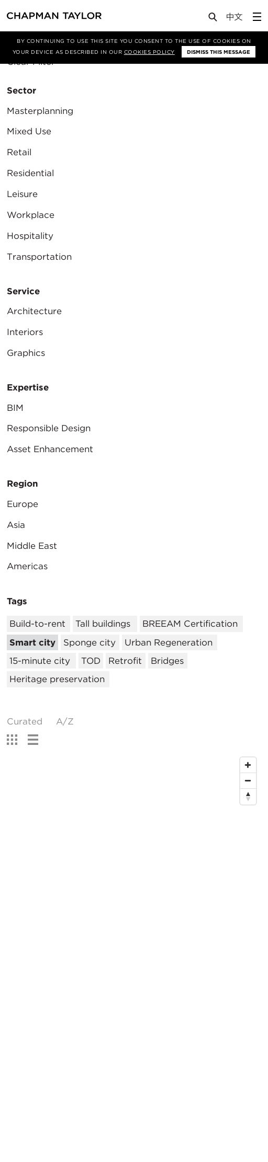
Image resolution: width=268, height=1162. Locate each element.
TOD (90, 660)
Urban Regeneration (169, 642)
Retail (19, 152)
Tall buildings (102, 623)
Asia (16, 525)
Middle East (32, 545)
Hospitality (30, 236)
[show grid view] (12, 739)
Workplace (30, 215)
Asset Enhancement (50, 449)
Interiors (25, 332)
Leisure (22, 194)
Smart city (32, 642)
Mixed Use (29, 131)
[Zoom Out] (248, 781)
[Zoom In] (248, 765)
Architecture (34, 311)
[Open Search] (213, 19)
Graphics (26, 353)
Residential (30, 173)
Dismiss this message (218, 52)
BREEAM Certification (190, 623)
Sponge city (89, 642)
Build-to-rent (37, 623)
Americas (27, 566)
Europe (22, 504)
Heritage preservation (57, 679)
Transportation (39, 256)
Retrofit (125, 660)
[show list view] (33, 739)
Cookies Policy (149, 52)
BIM (15, 407)
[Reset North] (248, 796)
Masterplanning (40, 111)
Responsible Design (49, 428)
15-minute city (39, 660)
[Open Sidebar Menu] (257, 17)
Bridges (167, 660)
